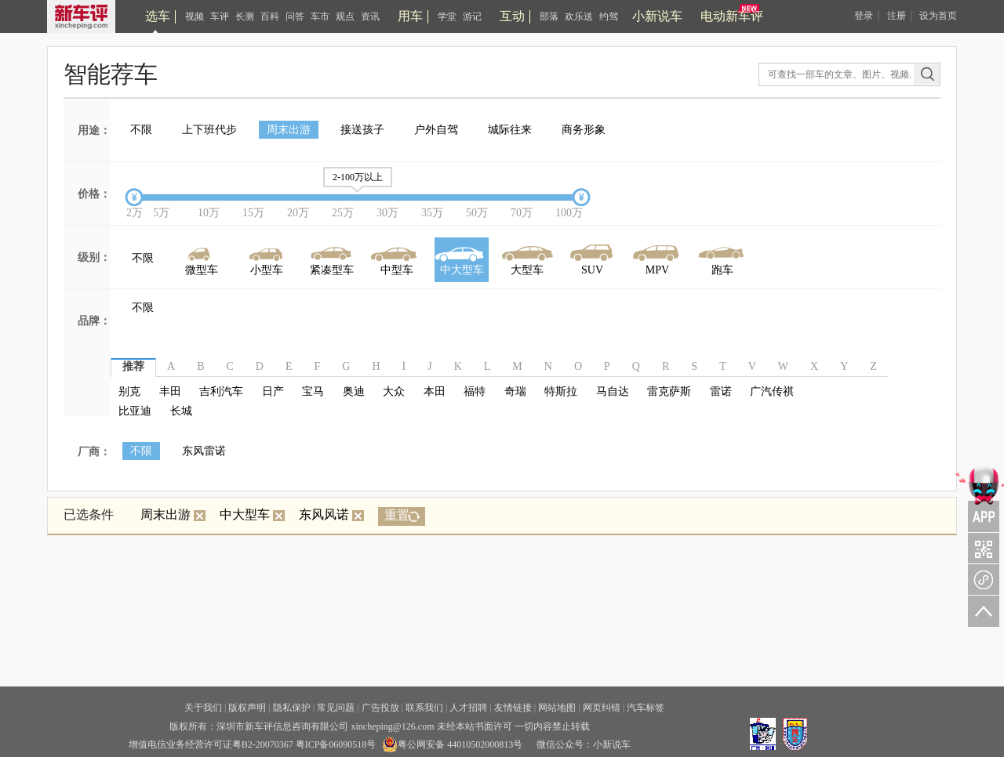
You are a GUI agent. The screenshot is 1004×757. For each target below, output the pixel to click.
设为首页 (938, 15)
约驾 (608, 16)
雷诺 (721, 391)
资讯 (370, 16)
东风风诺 (331, 514)
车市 (320, 16)
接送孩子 (362, 130)
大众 (394, 391)
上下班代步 (209, 130)
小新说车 (657, 16)
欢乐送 (579, 16)
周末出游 (289, 130)
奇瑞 (515, 391)
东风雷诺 (204, 451)
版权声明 (247, 707)
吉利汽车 (221, 391)
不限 (141, 130)
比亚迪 (134, 411)
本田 (435, 391)
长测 (244, 16)
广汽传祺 (772, 391)
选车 (157, 16)
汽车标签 (645, 707)
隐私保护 (292, 707)
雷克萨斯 (669, 391)
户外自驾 (436, 130)
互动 (512, 16)
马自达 (612, 391)
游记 (472, 16)
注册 (896, 15)
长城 (181, 411)
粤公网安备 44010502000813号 (452, 744)
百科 (269, 16)
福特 (475, 391)
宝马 (313, 391)
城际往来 (510, 130)
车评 (219, 16)
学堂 (447, 16)
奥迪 (354, 391)
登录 (863, 15)
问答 (295, 16)
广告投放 (380, 707)
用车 (410, 16)
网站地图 (557, 707)
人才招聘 (468, 707)
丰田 (170, 391)
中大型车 (252, 514)
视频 (194, 16)
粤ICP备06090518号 (336, 744)
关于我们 (203, 707)
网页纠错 (601, 707)
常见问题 (336, 707)
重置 (396, 515)
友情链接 (513, 707)
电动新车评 (731, 16)
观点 (345, 16)
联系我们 (424, 707)
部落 (549, 16)
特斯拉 (560, 391)
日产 (273, 391)
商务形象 (584, 130)
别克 (129, 391)
